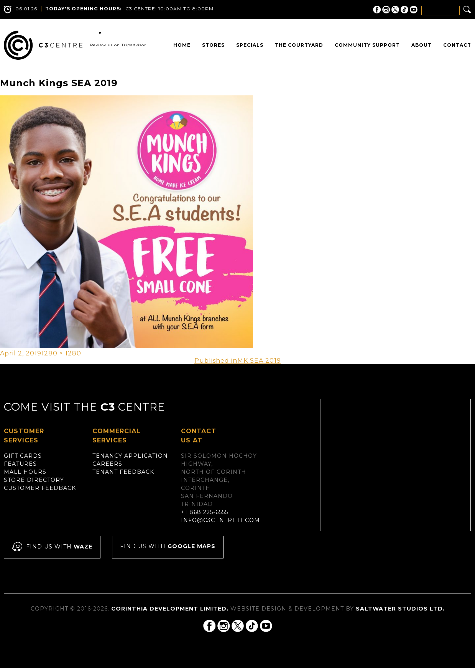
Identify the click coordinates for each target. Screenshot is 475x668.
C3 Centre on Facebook (377, 9)
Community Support (367, 45)
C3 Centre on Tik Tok (404, 9)
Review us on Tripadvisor (118, 45)
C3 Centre (43, 45)
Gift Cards (23, 455)
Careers (107, 463)
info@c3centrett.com (220, 520)
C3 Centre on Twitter (395, 9)
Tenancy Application (130, 455)
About (421, 45)
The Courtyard (299, 45)
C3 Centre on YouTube (413, 9)
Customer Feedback (40, 488)
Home (182, 45)
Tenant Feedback (123, 471)
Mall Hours (25, 471)
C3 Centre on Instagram (386, 9)
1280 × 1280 (61, 353)
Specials (249, 45)
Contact (457, 45)
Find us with (52, 547)
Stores (213, 45)
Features (20, 463)
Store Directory (34, 479)
